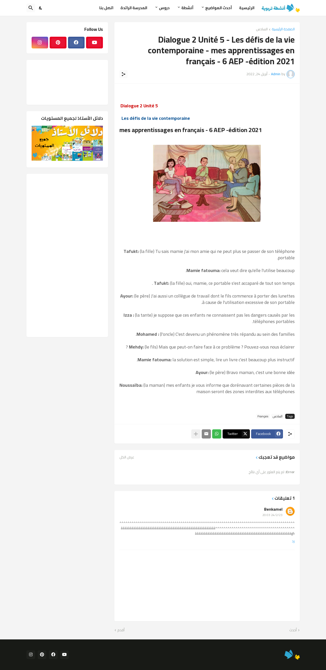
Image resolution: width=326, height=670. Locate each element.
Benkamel (273, 509)
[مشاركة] (123, 74)
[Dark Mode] (40, 8)
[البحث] (30, 8)
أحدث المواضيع (218, 7)
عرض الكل (126, 457)
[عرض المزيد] (195, 434)
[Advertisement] (67, 255)
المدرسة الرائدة (133, 7)
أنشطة (187, 7)
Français (262, 416)
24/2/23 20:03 (272, 515)
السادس (262, 29)
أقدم (121, 630)
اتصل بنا (106, 7)
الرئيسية (246, 7)
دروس (164, 7)
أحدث (293, 630)
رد (293, 541)
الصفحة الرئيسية (283, 29)
